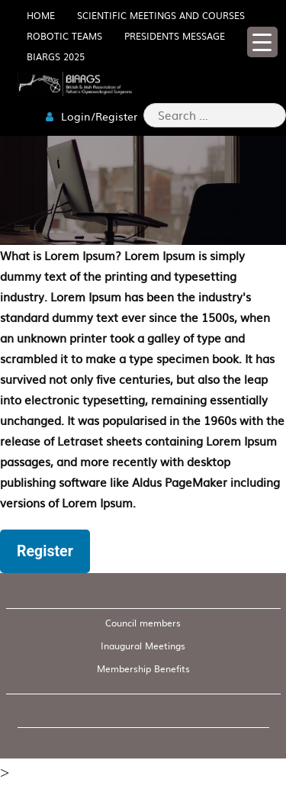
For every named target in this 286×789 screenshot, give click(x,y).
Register (45, 551)
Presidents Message (174, 36)
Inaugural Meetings (143, 645)
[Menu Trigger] (262, 42)
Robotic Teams (64, 36)
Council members (143, 623)
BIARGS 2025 (56, 56)
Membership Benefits (143, 668)
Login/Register (91, 116)
